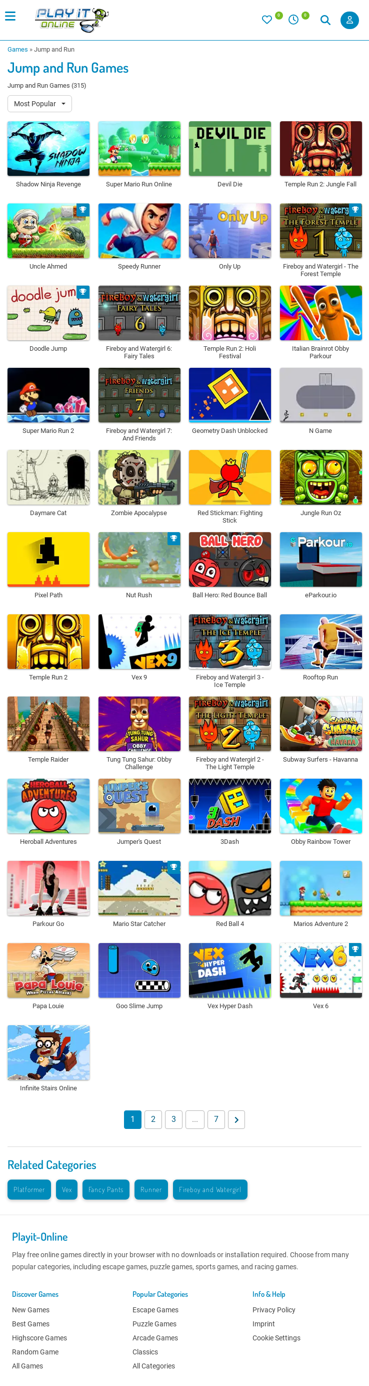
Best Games (31, 1324)
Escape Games (155, 1310)
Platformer (29, 1189)
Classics (145, 1352)
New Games (31, 1310)
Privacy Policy (274, 1310)
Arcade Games (155, 1338)
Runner (151, 1189)
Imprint (263, 1324)
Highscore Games (39, 1338)
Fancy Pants (106, 1189)
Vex (67, 1189)
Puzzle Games (154, 1324)
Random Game (35, 1352)
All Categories (153, 1366)
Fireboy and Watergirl (210, 1189)
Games (18, 49)
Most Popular (36, 104)
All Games (27, 1366)
